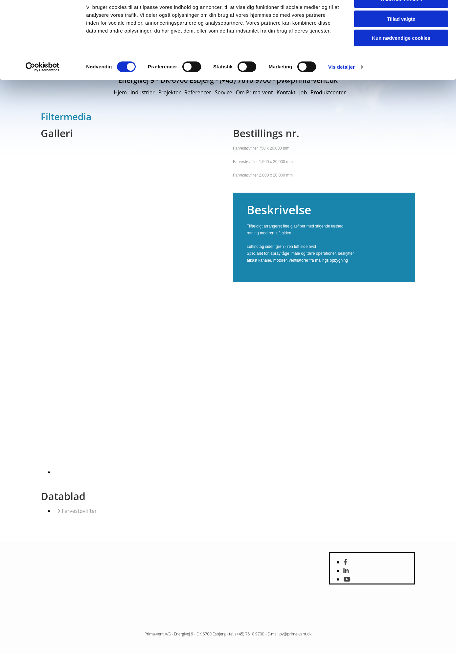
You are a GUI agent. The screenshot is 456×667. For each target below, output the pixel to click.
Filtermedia (66, 116)
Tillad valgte (401, 42)
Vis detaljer (341, 90)
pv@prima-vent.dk (295, 634)
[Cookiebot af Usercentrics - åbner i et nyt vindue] (42, 91)
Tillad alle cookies (401, 23)
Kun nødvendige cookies (401, 61)
